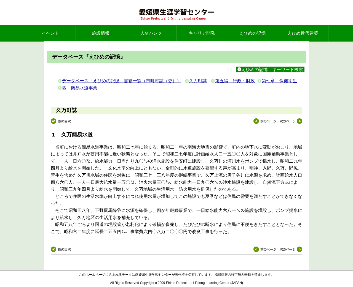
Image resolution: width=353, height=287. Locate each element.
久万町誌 (198, 80)
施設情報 (100, 33)
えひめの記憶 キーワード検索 (270, 69)
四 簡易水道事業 (79, 88)
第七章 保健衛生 (279, 80)
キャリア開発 (202, 33)
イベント (50, 33)
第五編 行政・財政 (235, 80)
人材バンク (151, 33)
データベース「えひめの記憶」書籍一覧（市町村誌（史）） (121, 80)
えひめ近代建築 (302, 33)
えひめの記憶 (252, 33)
